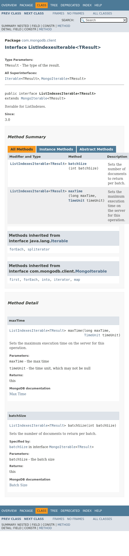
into (46, 279)
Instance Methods (56, 149)
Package (26, 5)
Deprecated (70, 5)
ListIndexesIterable (29, 164)
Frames (58, 13)
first (14, 279)
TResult (58, 164)
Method (64, 26)
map (77, 279)
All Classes (102, 13)
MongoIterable (54, 79)
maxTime (75, 191)
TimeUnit (76, 200)
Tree (54, 5)
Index (87, 5)
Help (98, 5)
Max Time (17, 394)
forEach (16, 249)
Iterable (13, 79)
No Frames (75, 13)
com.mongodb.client (39, 40)
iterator (62, 279)
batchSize (77, 164)
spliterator (39, 249)
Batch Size (18, 485)
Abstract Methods (96, 149)
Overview (9, 5)
